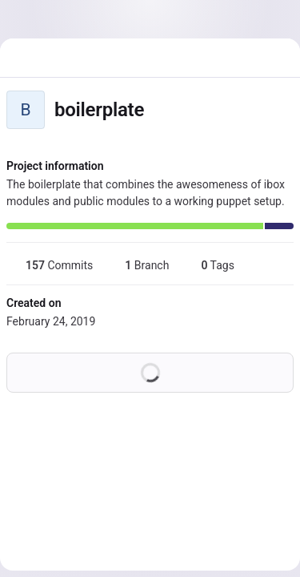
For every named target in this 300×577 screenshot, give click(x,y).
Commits (49, 265)
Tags (208, 265)
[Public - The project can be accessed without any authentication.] (156, 109)
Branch (137, 265)
